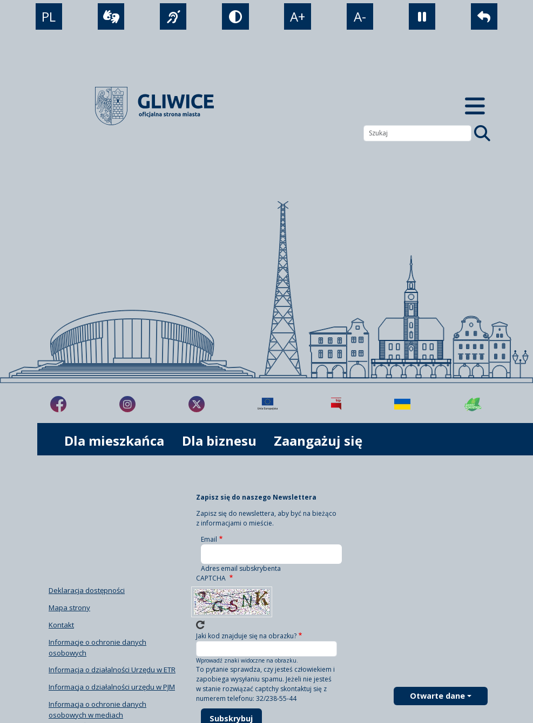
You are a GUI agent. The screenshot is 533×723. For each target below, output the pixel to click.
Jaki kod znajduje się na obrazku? (246, 635)
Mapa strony (69, 607)
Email (209, 539)
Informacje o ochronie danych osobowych (97, 647)
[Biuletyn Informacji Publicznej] (336, 404)
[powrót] (484, 16)
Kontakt (61, 625)
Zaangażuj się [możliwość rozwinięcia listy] (318, 440)
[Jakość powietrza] (473, 404)
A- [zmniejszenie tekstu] (360, 16)
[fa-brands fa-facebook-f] (58, 404)
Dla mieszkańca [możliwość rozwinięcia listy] (114, 440)
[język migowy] (173, 16)
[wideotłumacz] (111, 16)
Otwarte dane (437, 696)
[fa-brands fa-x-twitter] (196, 404)
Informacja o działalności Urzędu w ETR (112, 669)
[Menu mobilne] (475, 106)
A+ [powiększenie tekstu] (297, 16)
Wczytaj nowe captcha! (200, 624)
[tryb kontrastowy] (235, 16)
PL (49, 16)
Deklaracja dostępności (87, 590)
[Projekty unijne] (268, 404)
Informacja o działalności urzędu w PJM (112, 687)
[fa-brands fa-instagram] (127, 404)
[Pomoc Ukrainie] (402, 404)
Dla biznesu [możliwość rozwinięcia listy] (219, 440)
